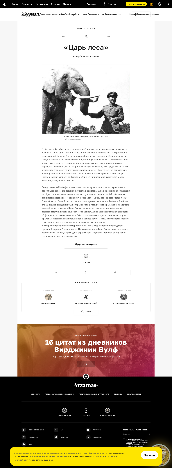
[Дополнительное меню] (78, 4)
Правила (118, 394)
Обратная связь (134, 394)
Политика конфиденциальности (94, 394)
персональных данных (80, 456)
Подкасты (27, 4)
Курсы (15, 4)
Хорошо (149, 455)
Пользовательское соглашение (59, 394)
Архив (79, 28)
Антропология (109, 14)
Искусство (74, 14)
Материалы (42, 4)
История (59, 14)
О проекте (35, 394)
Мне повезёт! (143, 14)
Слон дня (91, 28)
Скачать (136, 4)
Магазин (67, 4)
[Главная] (86, 385)
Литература (91, 14)
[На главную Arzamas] (4, 4)
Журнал (55, 4)
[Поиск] (168, 4)
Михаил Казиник (89, 56)
